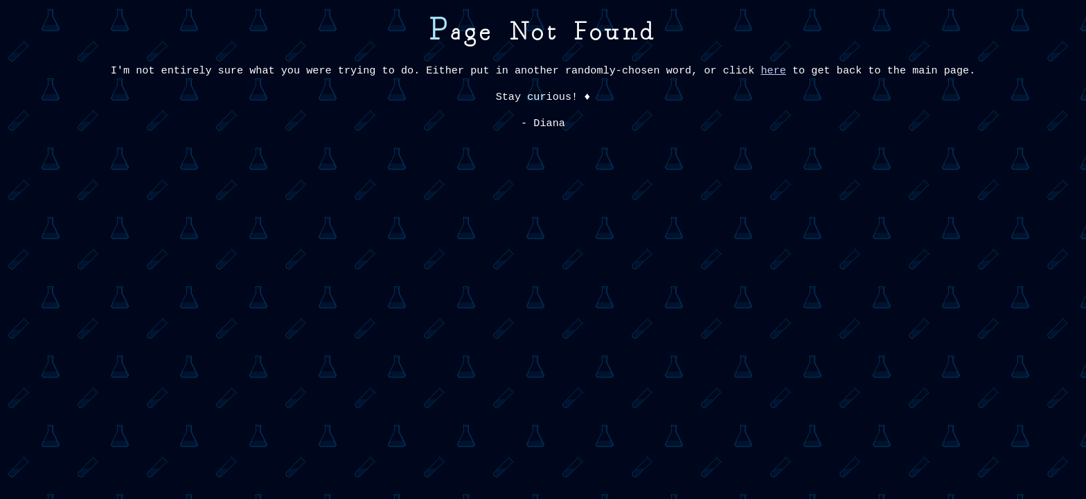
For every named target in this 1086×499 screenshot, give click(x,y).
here (772, 70)
